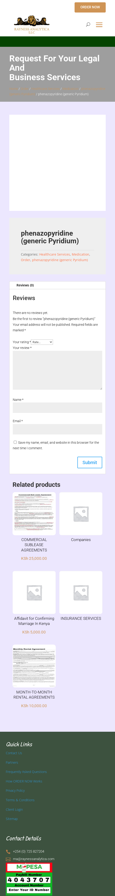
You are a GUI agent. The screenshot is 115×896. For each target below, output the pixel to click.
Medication (70, 89)
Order (25, 89)
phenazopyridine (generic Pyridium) (60, 260)
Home (13, 89)
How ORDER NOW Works (24, 781)
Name (18, 400)
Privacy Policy (15, 790)
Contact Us (14, 753)
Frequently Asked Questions (26, 771)
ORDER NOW (90, 7)
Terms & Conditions (20, 800)
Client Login (14, 809)
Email (18, 421)
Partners (12, 762)
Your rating (22, 342)
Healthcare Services (45, 89)
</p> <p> (57, 40)
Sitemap (12, 819)
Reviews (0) (25, 285)
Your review (22, 348)
